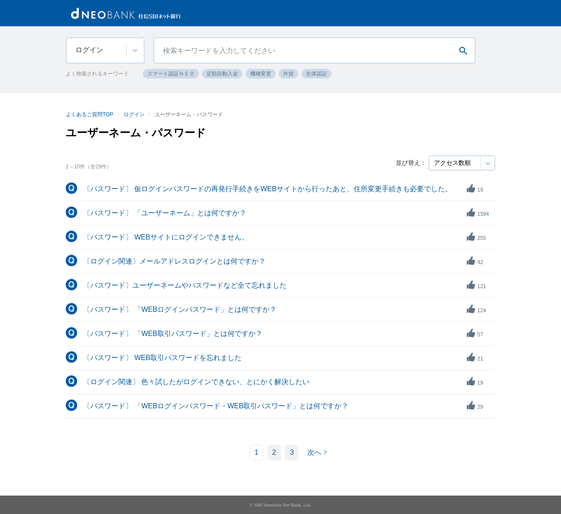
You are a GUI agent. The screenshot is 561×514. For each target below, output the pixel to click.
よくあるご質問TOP (89, 114)
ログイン (134, 114)
